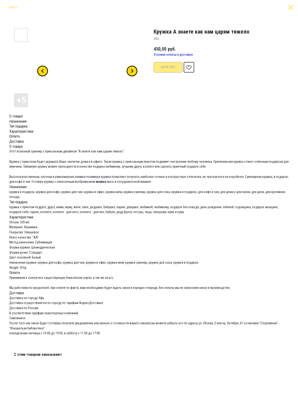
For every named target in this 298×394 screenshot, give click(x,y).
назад (13, 7)
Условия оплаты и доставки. (173, 54)
